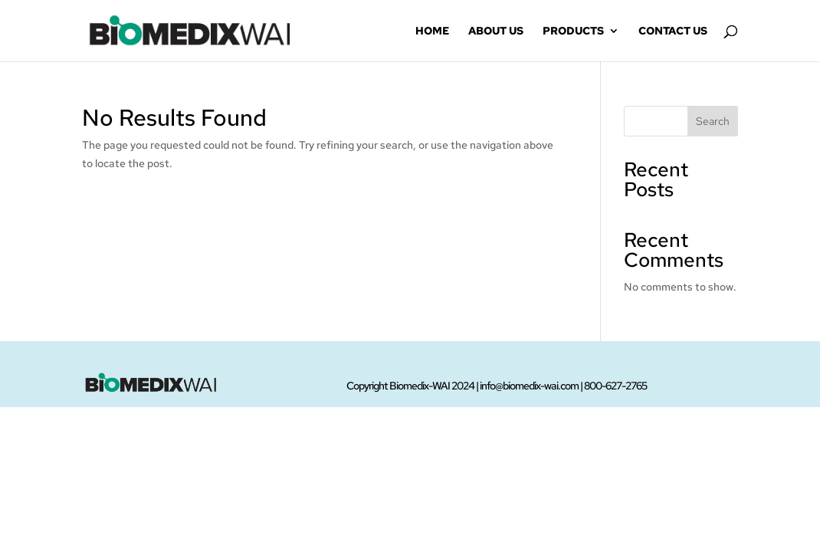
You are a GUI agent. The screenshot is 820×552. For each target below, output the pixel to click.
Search (713, 121)
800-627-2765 (615, 386)
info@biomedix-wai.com (529, 386)
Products (573, 31)
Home (432, 31)
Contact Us (672, 31)
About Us (495, 31)
